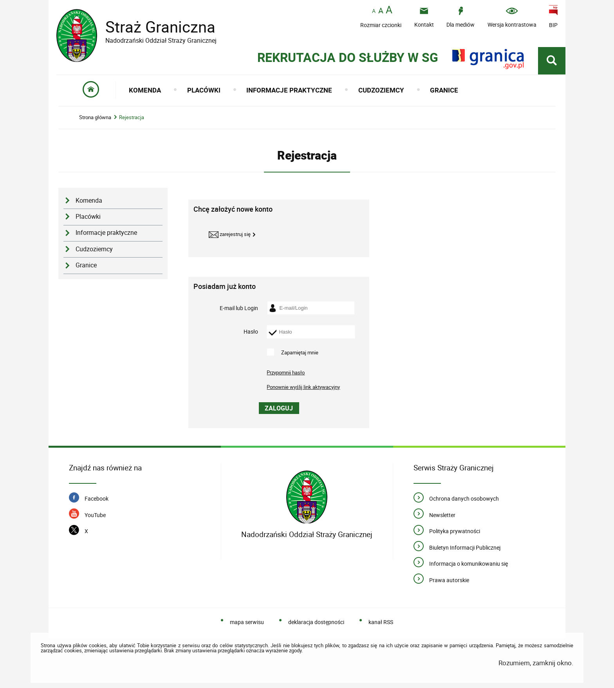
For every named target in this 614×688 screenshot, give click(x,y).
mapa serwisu (247, 622)
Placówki (88, 216)
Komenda (89, 200)
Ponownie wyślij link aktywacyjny (303, 386)
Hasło (251, 331)
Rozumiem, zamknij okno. (535, 662)
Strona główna (95, 117)
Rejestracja (131, 117)
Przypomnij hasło (286, 372)
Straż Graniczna (154, 27)
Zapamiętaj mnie (299, 352)
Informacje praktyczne (106, 233)
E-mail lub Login (239, 307)
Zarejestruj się (230, 235)
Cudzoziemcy (94, 249)
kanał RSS (380, 622)
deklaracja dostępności (316, 622)
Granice (86, 265)
